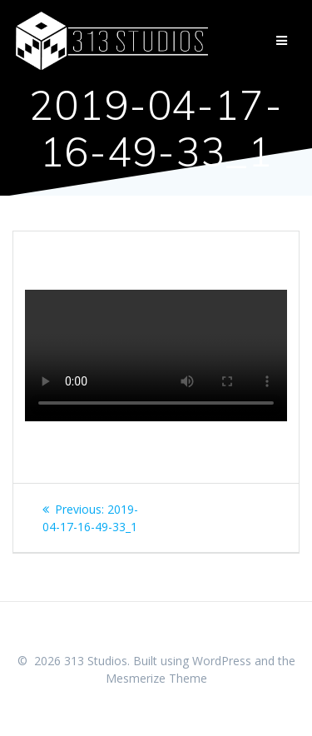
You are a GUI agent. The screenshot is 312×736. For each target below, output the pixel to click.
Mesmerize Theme (156, 678)
